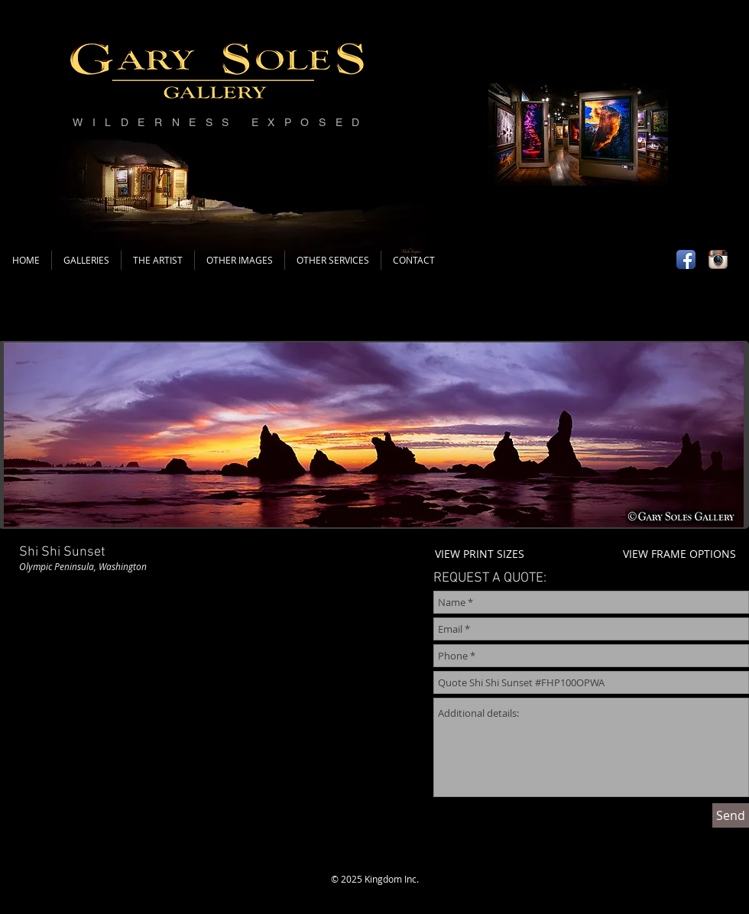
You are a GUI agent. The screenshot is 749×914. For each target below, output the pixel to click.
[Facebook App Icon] (686, 259)
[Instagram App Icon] (718, 259)
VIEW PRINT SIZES (479, 553)
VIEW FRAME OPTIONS (679, 553)
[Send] (730, 815)
